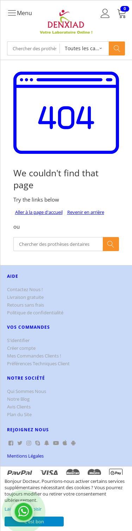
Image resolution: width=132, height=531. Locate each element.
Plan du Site (19, 414)
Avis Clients (19, 407)
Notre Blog (18, 399)
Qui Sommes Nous (26, 391)
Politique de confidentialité (35, 312)
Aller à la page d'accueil (39, 212)
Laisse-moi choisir (23, 509)
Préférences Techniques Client (38, 363)
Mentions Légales (25, 456)
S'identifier (18, 340)
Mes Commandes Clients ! (34, 356)
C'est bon (34, 521)
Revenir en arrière (85, 212)
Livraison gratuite (25, 297)
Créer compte (21, 348)
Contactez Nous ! (25, 289)
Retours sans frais (25, 305)
